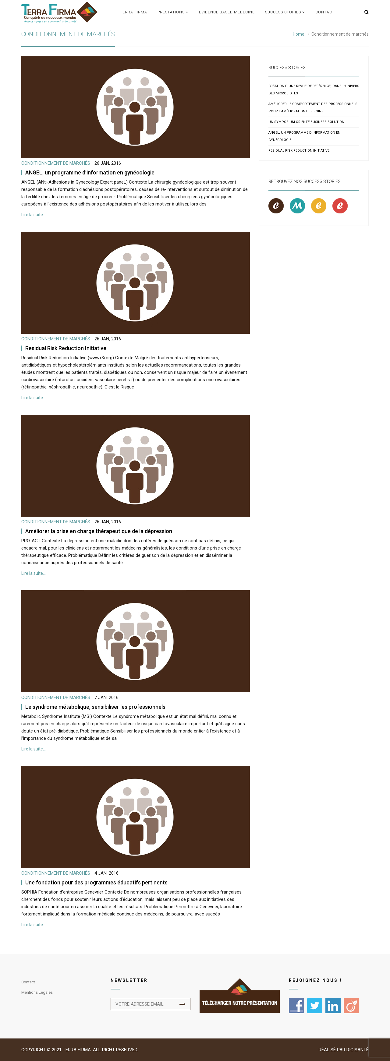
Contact (325, 12)
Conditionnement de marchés (55, 163)
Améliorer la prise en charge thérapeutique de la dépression (98, 531)
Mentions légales (37, 992)
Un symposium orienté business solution (306, 122)
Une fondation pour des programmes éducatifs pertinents (96, 882)
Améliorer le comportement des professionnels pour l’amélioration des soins (312, 107)
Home (298, 34)
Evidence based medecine (227, 12)
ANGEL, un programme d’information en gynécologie (89, 172)
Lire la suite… (33, 214)
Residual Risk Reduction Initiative (65, 348)
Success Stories (283, 12)
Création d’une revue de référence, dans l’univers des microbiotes (313, 89)
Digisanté (357, 1049)
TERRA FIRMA (133, 12)
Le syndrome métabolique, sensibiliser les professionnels (95, 707)
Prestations (171, 12)
